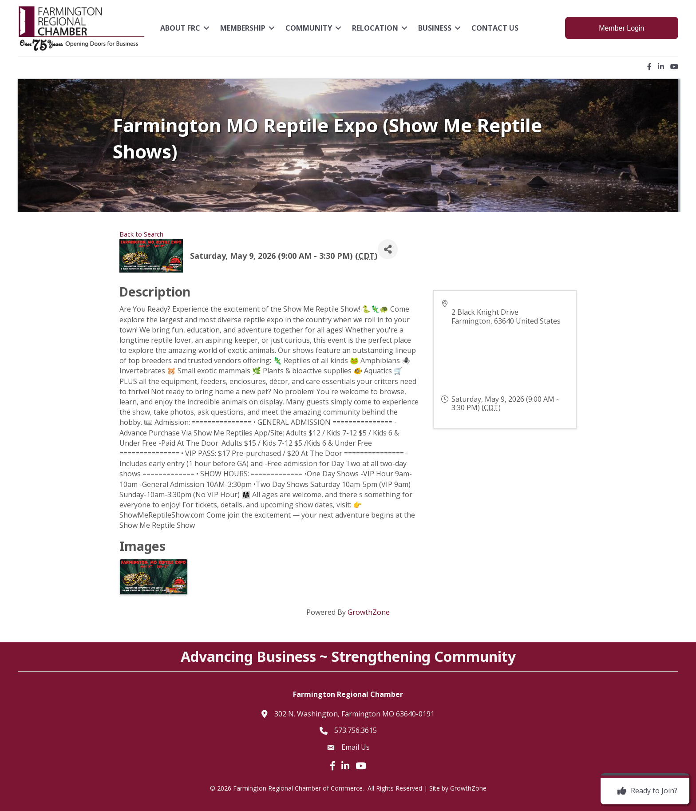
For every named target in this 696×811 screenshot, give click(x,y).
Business (434, 28)
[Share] (388, 249)
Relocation (375, 28)
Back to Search (141, 234)
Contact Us (494, 28)
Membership (242, 28)
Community (308, 28)
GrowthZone (369, 612)
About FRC (180, 28)
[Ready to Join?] (645, 791)
